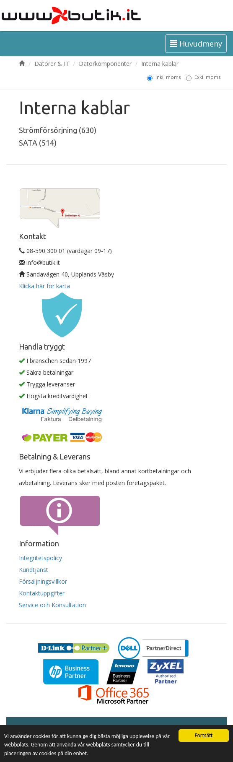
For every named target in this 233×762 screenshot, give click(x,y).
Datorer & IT (51, 64)
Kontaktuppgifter (42, 593)
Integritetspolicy (40, 558)
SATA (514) (38, 142)
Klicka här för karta (44, 286)
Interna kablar (160, 64)
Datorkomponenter (105, 64)
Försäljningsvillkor (43, 581)
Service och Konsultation (52, 605)
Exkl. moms (203, 77)
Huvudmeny (196, 44)
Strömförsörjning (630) (57, 130)
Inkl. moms (164, 77)
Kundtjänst (33, 570)
